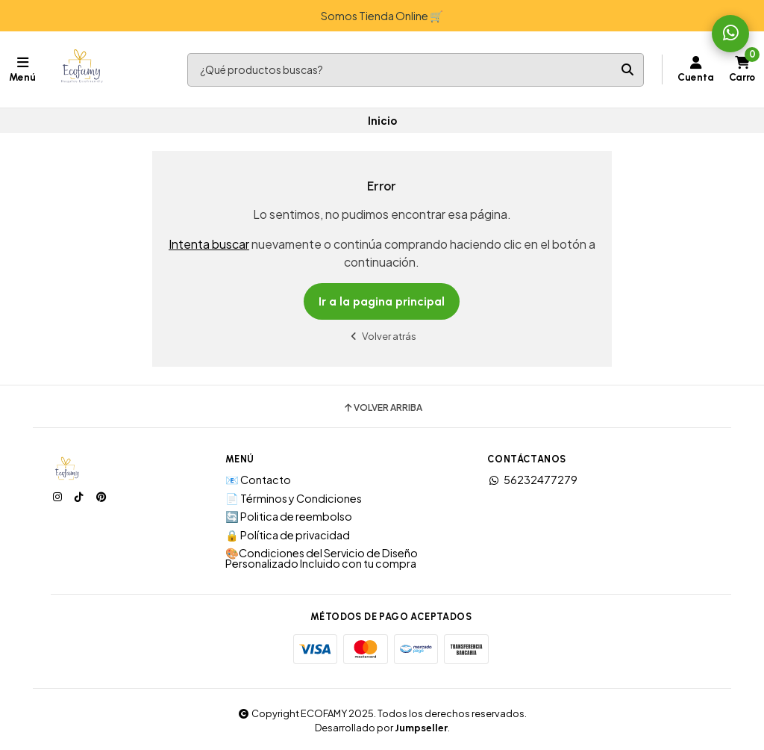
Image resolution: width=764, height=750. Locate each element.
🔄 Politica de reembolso (288, 516)
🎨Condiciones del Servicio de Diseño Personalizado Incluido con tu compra (321, 558)
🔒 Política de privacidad (287, 535)
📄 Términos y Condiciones (293, 498)
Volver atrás (382, 335)
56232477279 (532, 479)
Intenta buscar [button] (209, 244)
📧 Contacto (258, 479)
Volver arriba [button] (382, 407)
